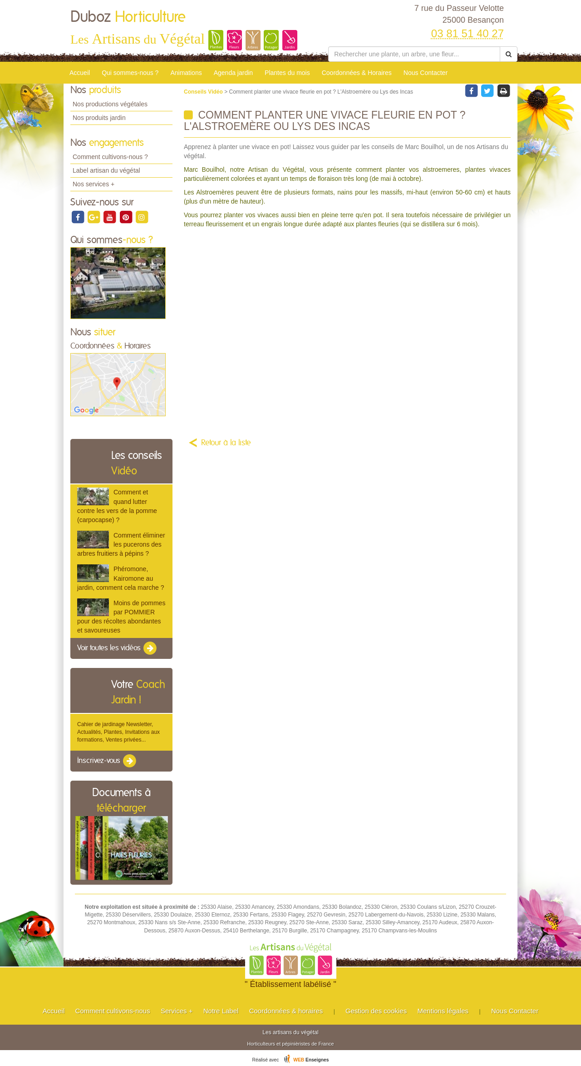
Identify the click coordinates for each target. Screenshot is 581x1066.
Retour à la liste (226, 443)
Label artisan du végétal (106, 170)
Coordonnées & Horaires (357, 72)
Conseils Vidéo (204, 92)
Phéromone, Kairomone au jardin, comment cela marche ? (120, 578)
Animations (186, 72)
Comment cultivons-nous (112, 1011)
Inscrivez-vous (107, 761)
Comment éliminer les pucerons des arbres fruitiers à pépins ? (121, 544)
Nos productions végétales (110, 104)
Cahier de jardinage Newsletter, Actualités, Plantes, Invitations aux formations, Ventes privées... (118, 732)
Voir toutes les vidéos (117, 648)
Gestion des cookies (376, 1011)
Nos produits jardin (99, 117)
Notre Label (221, 1011)
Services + (176, 1011)
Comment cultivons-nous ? (110, 156)
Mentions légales (443, 1011)
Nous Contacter (426, 72)
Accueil (79, 72)
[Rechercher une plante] (414, 54)
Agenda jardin (233, 72)
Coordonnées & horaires (286, 1011)
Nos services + (93, 184)
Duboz (128, 17)
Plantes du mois (287, 72)
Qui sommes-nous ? (130, 72)
